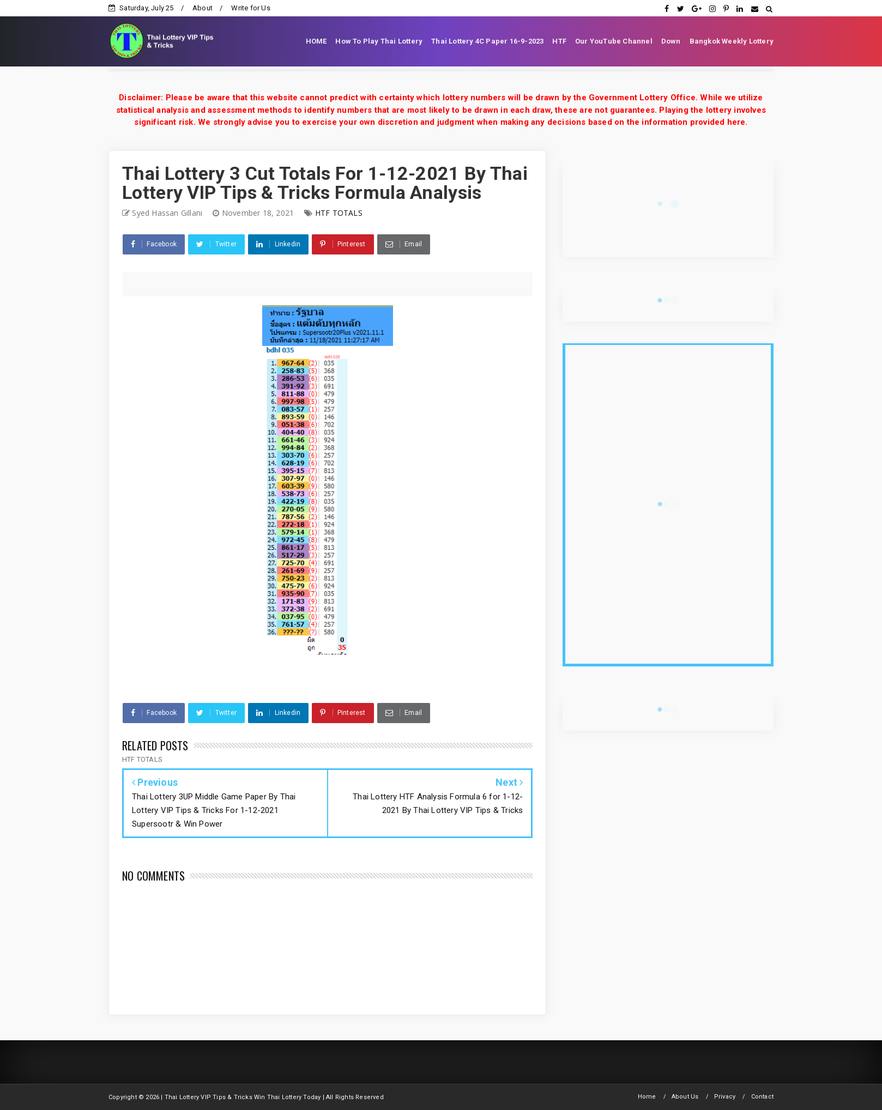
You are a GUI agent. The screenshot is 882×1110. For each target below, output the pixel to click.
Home (647, 1097)
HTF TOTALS (339, 213)
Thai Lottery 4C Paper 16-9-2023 (487, 41)
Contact (762, 1097)
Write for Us (250, 8)
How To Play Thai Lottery (378, 41)
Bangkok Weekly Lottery (732, 41)
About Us (685, 1097)
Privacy (724, 1097)
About (202, 8)
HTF (559, 41)
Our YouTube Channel (614, 41)
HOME (316, 41)
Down (671, 41)
